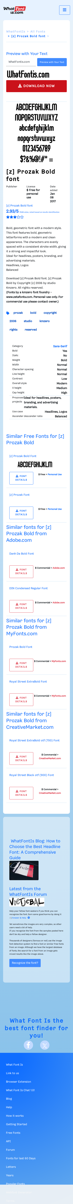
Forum (10, 1150)
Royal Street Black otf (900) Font (31, 775)
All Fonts (37, 31)
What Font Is (30, 1021)
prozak (18, 313)
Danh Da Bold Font (21, 553)
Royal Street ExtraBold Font (28, 681)
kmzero (45, 321)
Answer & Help (21, 918)
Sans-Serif (60, 346)
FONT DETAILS (21, 478)
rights (13, 329)
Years (9, 1175)
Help (9, 1107)
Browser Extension (18, 1081)
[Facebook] (28, 1045)
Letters (11, 1167)
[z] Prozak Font (19, 495)
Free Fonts (13, 1133)
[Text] (21, 62)
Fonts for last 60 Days (20, 1158)
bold (33, 313)
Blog (9, 1098)
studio (28, 321)
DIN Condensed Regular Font (28, 588)
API (8, 1141)
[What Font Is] (14, 10)
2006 (13, 321)
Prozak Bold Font (20, 647)
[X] (44, 1045)
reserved (31, 329)
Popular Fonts (15, 1184)
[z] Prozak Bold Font (22, 456)
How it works (15, 1115)
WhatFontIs (15, 31)
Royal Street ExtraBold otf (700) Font (34, 740)
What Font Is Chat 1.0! (20, 1090)
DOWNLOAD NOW (36, 86)
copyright (50, 313)
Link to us (12, 1073)
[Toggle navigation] (64, 10)
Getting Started (16, 1124)
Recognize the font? (25, 963)
